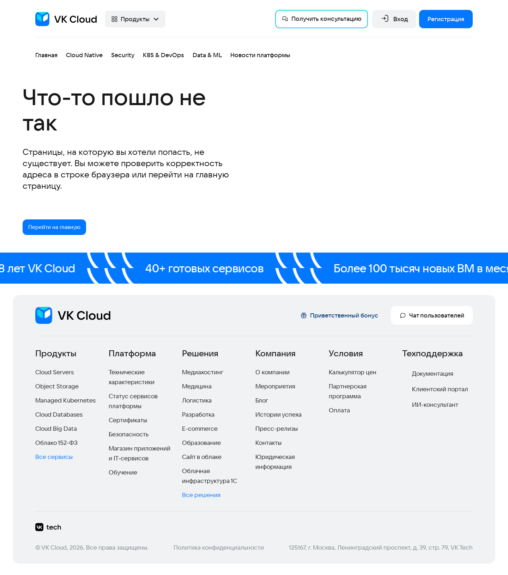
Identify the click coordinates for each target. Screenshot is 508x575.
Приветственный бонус (339, 315)
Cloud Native (84, 55)
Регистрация (446, 19)
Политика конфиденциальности (219, 547)
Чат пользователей (431, 315)
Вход (394, 19)
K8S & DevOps (163, 55)
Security (122, 55)
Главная (46, 55)
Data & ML (207, 55)
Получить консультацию (322, 18)
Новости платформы (260, 55)
